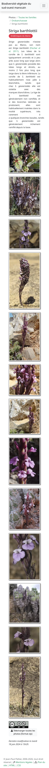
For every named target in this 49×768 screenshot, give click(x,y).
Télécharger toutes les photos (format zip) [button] (23, 732)
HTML (12, 765)
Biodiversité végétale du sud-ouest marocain (16, 5)
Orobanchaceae (19, 20)
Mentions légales (24, 762)
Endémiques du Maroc (21, 36)
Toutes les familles (27, 17)
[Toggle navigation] (43, 5)
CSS (19, 765)
